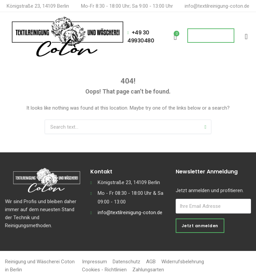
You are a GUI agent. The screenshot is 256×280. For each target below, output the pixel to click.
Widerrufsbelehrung (182, 262)
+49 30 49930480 (140, 36)
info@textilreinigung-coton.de (217, 6)
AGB (151, 262)
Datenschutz (126, 262)
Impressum (94, 262)
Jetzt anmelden (200, 226)
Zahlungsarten (148, 270)
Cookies (91, 270)
